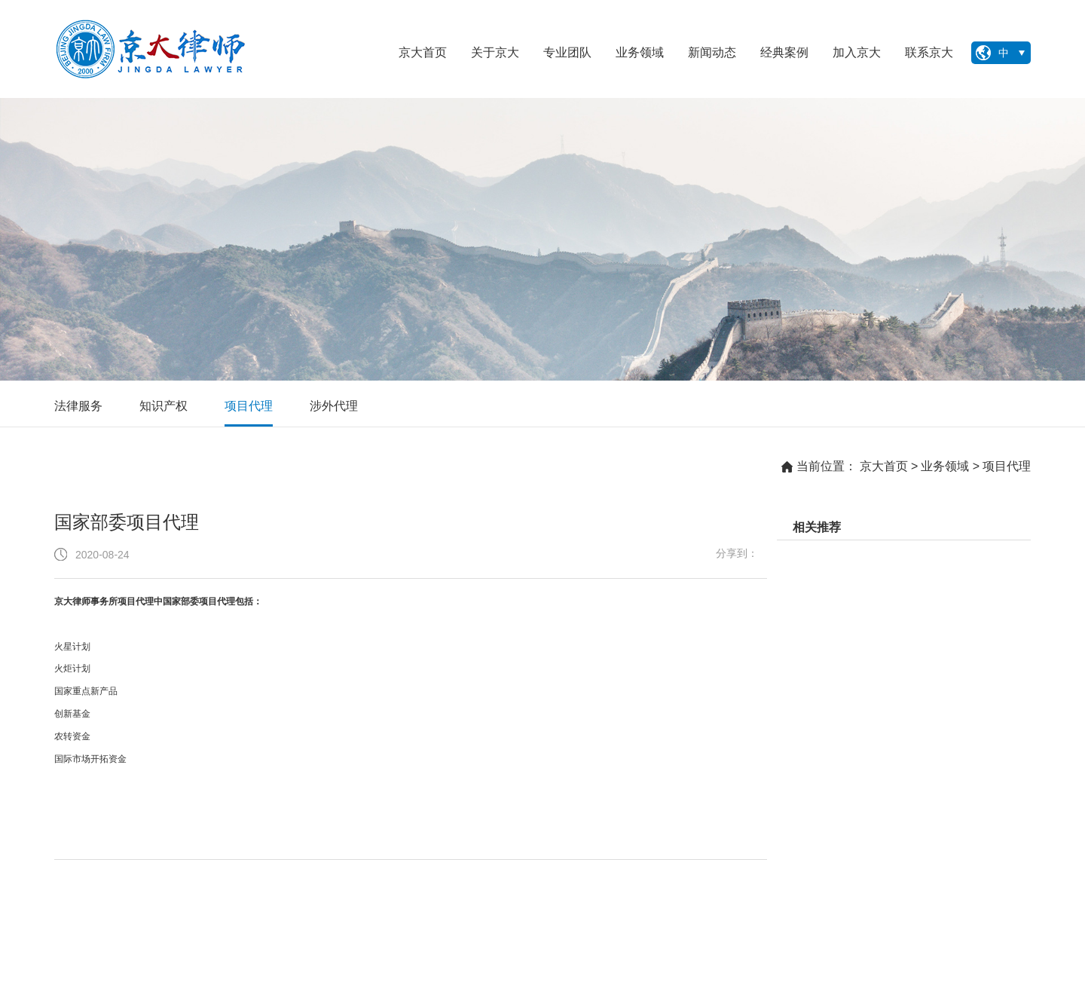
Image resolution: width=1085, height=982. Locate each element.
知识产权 (163, 405)
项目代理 (249, 405)
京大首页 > (889, 466)
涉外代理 (334, 405)
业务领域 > (950, 466)
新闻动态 (712, 52)
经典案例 (784, 52)
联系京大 (929, 52)
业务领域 (640, 52)
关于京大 (495, 52)
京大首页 (423, 52)
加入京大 (857, 52)
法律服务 (78, 405)
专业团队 (567, 52)
